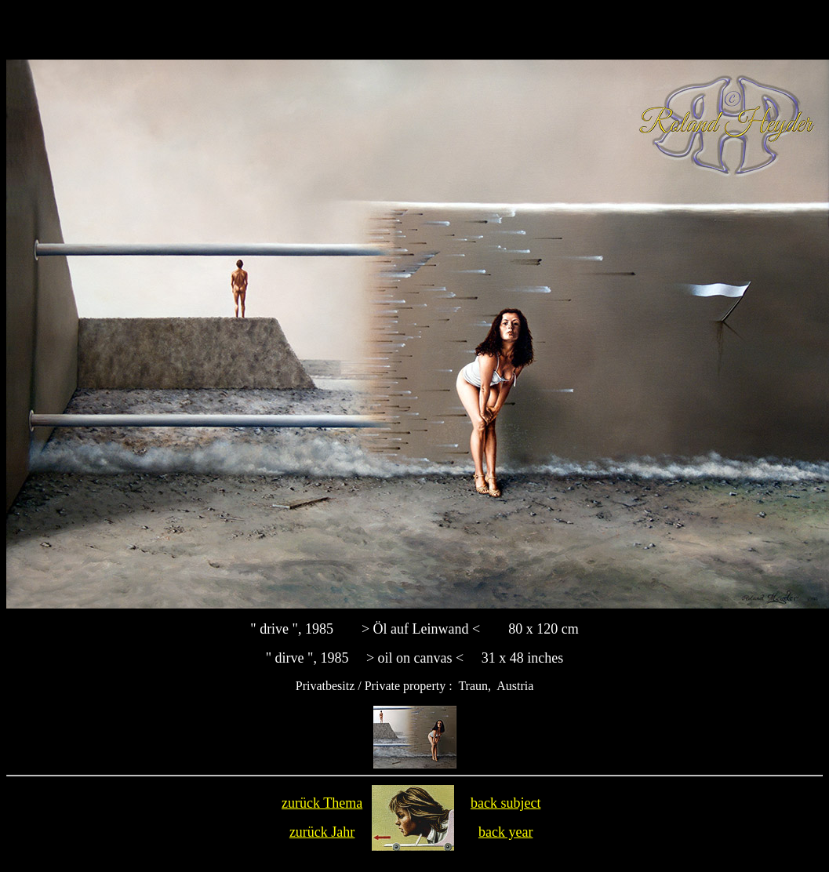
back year (505, 832)
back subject (505, 803)
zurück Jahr (322, 832)
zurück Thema (322, 803)
